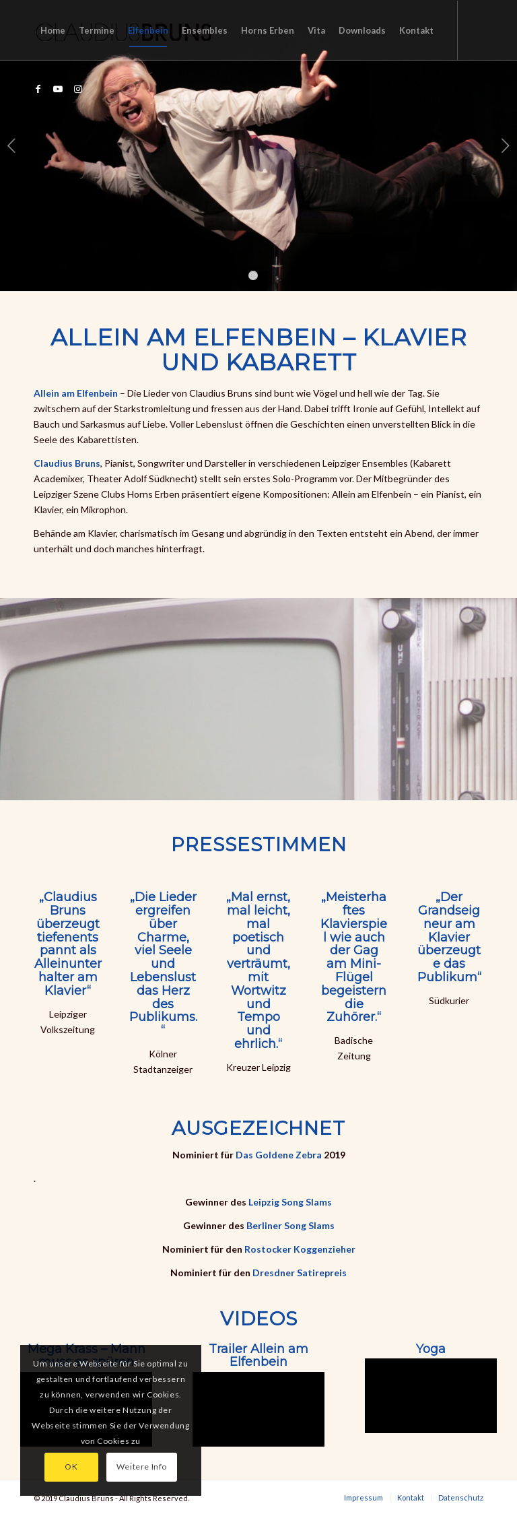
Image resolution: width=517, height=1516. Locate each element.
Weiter (505, 145)
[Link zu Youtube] (58, 89)
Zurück (12, 145)
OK (71, 1466)
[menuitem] (53, 30)
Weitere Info (141, 1466)
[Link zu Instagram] (78, 89)
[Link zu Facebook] (38, 89)
